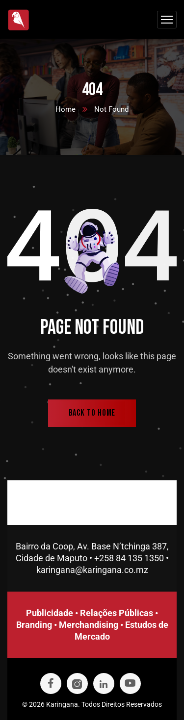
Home (65, 109)
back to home (92, 413)
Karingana (62, 704)
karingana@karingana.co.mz (92, 570)
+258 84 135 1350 (129, 558)
